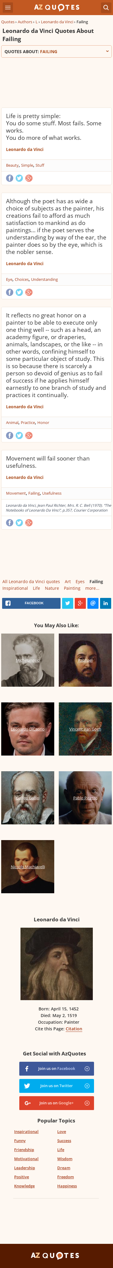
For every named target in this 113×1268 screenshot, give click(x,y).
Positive (21, 1177)
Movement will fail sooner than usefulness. (48, 462)
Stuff (40, 165)
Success (64, 1140)
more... (92, 588)
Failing (34, 493)
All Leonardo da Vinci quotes (31, 581)
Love (61, 1131)
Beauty (12, 165)
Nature (52, 588)
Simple (27, 165)
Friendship (24, 1149)
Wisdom (64, 1158)
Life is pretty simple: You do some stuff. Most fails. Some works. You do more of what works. (54, 126)
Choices (22, 279)
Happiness (67, 1186)
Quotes (7, 21)
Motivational (26, 1158)
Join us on (56, 1068)
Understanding (44, 279)
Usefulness (51, 493)
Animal (12, 422)
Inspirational (15, 588)
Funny (20, 1140)
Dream (63, 1167)
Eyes (80, 581)
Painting (72, 588)
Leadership (24, 1167)
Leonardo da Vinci (57, 21)
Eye (9, 279)
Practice (28, 422)
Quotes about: (56, 51)
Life (36, 588)
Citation (74, 1029)
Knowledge (24, 1186)
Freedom (65, 1177)
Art (68, 581)
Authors (25, 21)
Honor (43, 422)
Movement (16, 493)
